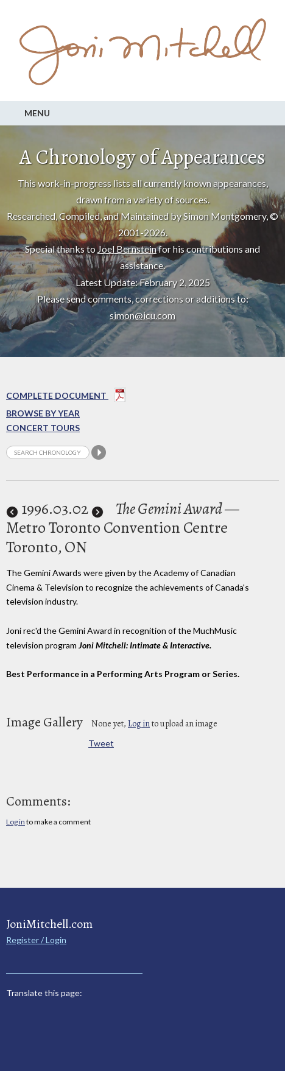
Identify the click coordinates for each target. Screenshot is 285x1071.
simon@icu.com (142, 315)
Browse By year (43, 413)
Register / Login (36, 940)
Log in (139, 723)
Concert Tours (43, 428)
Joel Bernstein (127, 249)
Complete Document (66, 397)
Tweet (101, 743)
